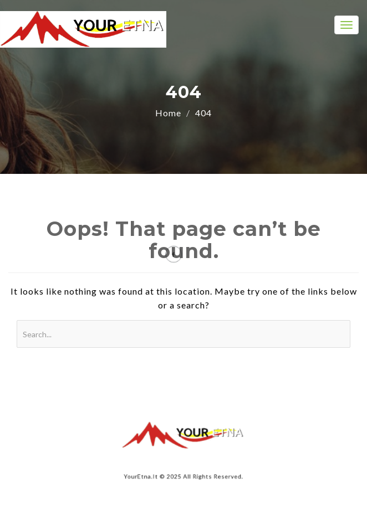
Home (168, 112)
